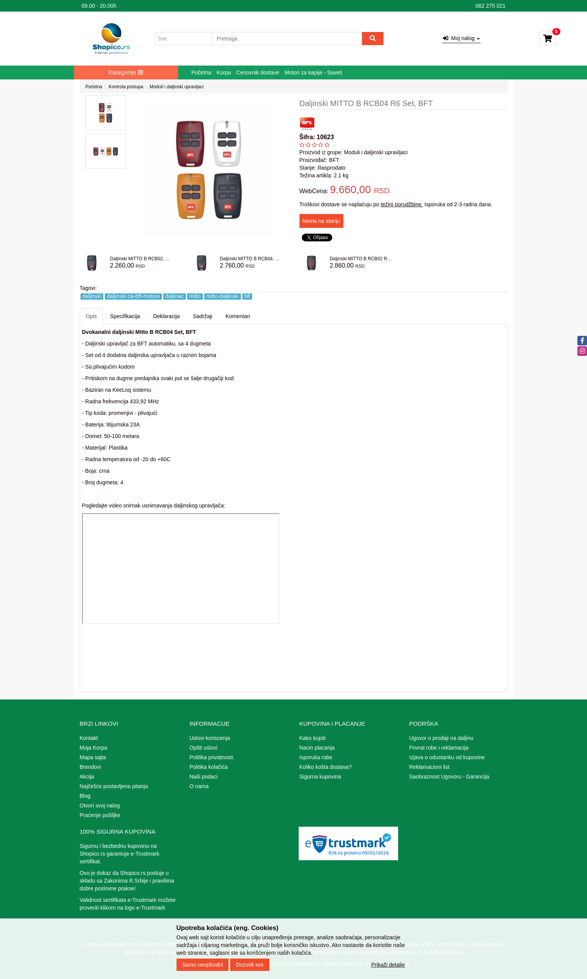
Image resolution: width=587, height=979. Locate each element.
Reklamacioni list (429, 767)
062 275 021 (491, 6)
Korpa (224, 72)
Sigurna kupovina (320, 776)
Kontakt (89, 738)
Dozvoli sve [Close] (250, 965)
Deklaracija (166, 316)
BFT (334, 160)
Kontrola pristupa (126, 86)
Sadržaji (202, 316)
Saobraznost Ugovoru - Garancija (449, 776)
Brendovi (90, 767)
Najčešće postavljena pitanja (114, 786)
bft (247, 296)
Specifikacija (125, 316)
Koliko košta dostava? (325, 767)
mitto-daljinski (222, 296)
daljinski (92, 296)
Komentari (237, 316)
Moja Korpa (94, 748)
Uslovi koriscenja (210, 738)
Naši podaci (204, 776)
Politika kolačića (209, 767)
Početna (201, 72)
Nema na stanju (321, 221)
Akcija (87, 776)
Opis (91, 316)
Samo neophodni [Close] (202, 965)
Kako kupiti (312, 738)
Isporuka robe (316, 757)
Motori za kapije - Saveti (313, 72)
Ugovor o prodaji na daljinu (441, 738)
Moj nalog (461, 38)
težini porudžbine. (402, 204)
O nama (199, 786)
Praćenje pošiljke (100, 815)
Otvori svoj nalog (100, 805)
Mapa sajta (93, 757)
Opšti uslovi (203, 748)
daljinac (174, 296)
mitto (195, 296)
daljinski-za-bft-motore (133, 296)
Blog (85, 796)
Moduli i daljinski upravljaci (177, 86)
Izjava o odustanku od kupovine (447, 757)
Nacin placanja (317, 748)
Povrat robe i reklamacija (439, 748)
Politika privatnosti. (212, 757)
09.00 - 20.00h (99, 6)
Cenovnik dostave (257, 72)
